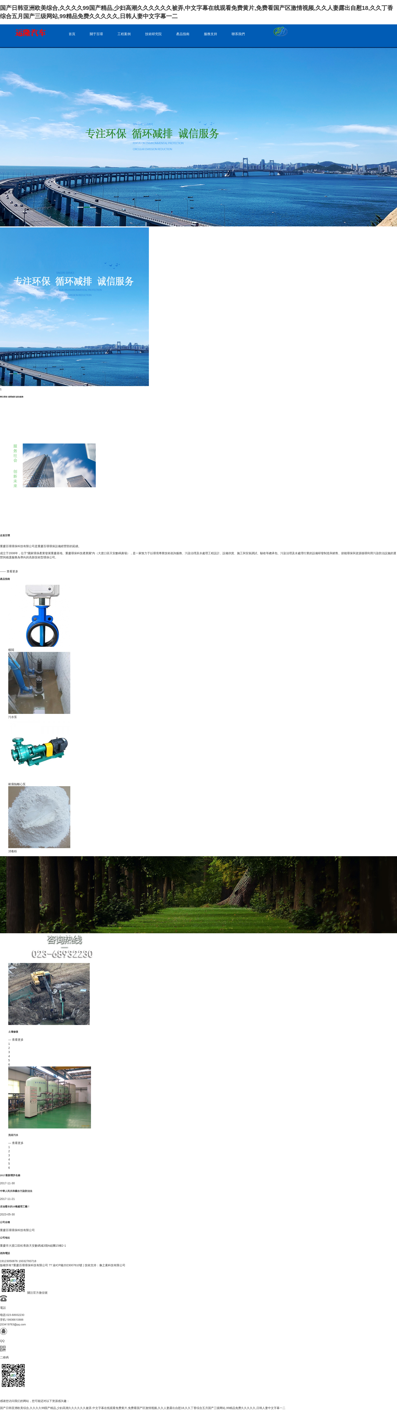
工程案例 (124, 34)
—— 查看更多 (9, 571)
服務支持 (210, 34)
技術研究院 (153, 34)
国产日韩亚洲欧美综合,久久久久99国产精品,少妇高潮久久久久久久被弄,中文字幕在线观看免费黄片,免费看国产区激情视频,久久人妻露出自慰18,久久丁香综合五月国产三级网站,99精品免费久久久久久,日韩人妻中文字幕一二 (142, 1408)
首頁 (72, 34)
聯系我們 (238, 34)
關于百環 (96, 34)
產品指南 (182, 34)
